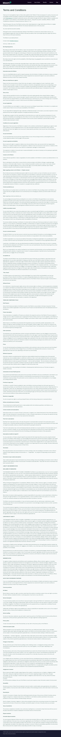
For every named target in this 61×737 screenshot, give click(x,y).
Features (29, 2)
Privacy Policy (5, 733)
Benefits (45, 2)
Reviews (51, 2)
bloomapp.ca (9, 18)
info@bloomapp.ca (14, 40)
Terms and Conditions (12, 733)
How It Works (37, 2)
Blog (57, 2)
